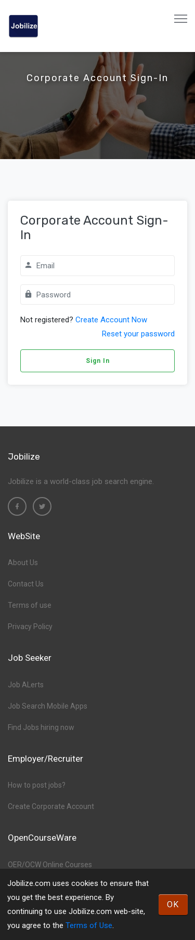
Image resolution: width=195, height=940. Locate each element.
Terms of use (29, 605)
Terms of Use (89, 925)
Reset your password (138, 333)
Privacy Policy (30, 626)
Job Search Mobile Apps (47, 706)
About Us (23, 562)
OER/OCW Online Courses (50, 864)
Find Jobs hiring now (41, 727)
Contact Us (26, 584)
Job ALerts (26, 685)
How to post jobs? (37, 785)
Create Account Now (111, 319)
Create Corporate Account (51, 806)
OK (173, 904)
